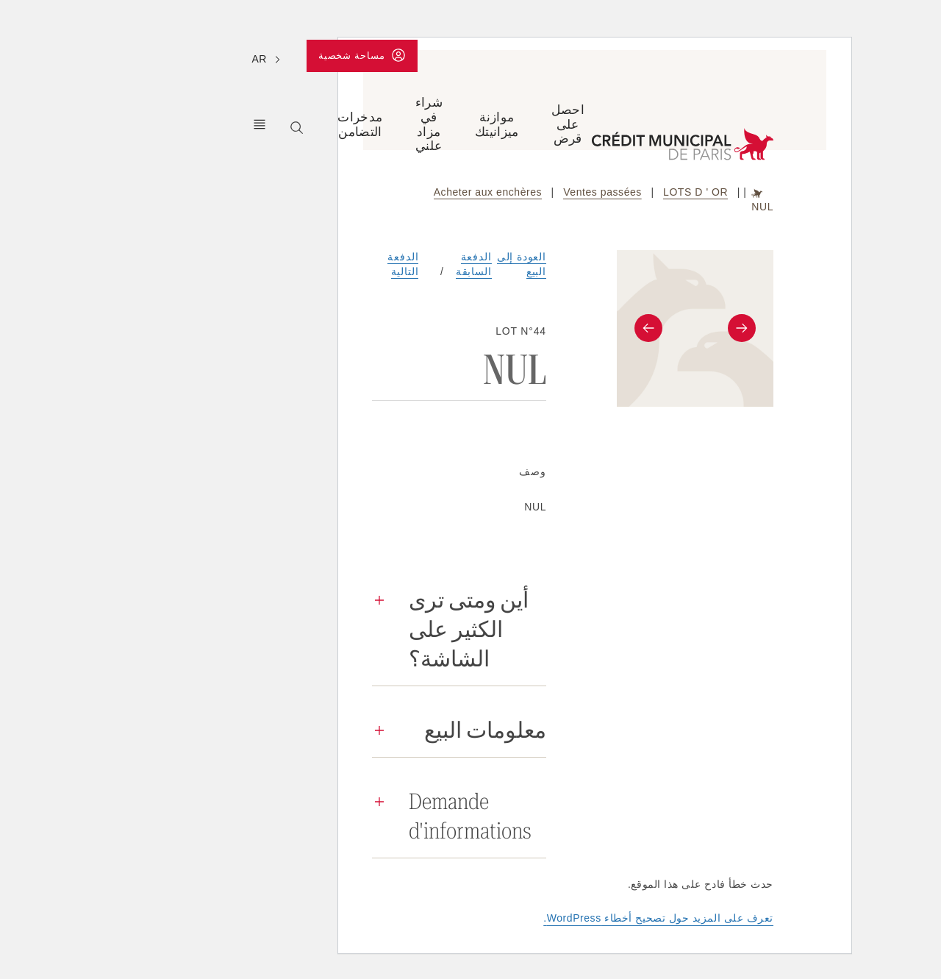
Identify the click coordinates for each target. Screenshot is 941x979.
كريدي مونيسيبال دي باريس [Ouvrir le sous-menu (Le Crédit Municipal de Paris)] (135, 124)
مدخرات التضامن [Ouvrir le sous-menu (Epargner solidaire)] (235, 124)
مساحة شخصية (233, 58)
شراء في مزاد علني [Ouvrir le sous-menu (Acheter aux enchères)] (304, 124)
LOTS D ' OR (571, 192)
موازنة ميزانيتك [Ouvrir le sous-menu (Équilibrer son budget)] (373, 124)
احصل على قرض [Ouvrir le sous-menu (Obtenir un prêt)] (443, 124)
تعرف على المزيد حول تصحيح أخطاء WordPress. (534, 918)
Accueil (633, 192)
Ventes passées (478, 192)
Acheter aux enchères (364, 192)
